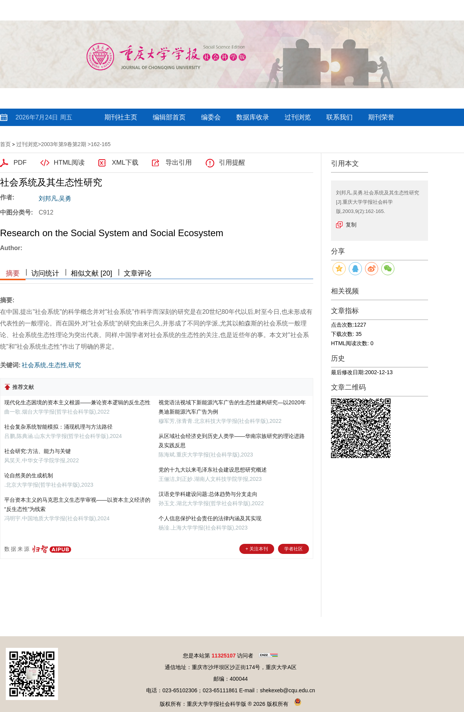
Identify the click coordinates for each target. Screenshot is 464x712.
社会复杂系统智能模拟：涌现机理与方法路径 (58, 427)
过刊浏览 (298, 117)
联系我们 (339, 117)
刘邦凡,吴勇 (55, 198)
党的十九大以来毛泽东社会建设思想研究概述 (213, 470)
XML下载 (125, 162)
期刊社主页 (120, 117)
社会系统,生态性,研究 (51, 365)
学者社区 (293, 549)
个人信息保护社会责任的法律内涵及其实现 (210, 518)
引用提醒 (232, 162)
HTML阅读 (69, 162)
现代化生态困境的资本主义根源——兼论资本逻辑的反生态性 (77, 402)
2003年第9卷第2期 (63, 144)
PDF (20, 162)
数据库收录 (252, 117)
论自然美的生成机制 (28, 475)
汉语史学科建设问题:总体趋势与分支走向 (208, 494)
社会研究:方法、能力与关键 (37, 451)
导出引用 (178, 162)
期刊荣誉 (381, 117)
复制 (351, 224)
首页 (5, 144)
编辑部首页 (169, 117)
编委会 (211, 117)
